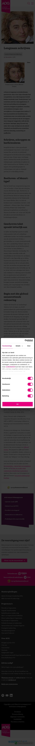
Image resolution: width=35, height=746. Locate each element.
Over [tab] (29, 346)
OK (17, 404)
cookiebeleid (10, 367)
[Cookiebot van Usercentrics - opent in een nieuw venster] (25, 340)
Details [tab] (18, 346)
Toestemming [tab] (6, 346)
